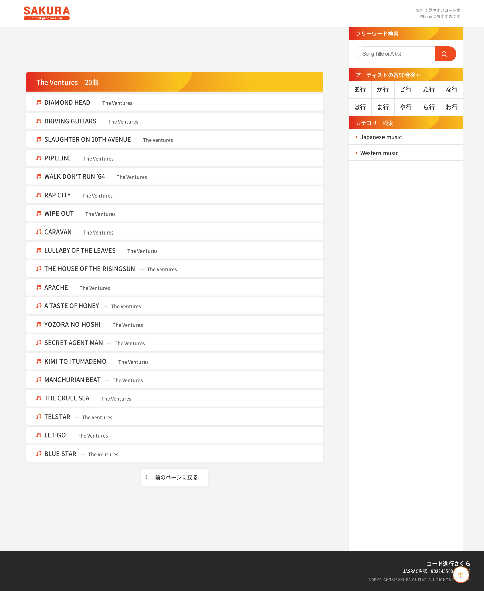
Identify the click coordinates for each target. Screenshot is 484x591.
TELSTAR (78, 416)
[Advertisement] (174, 49)
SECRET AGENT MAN (94, 342)
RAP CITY (78, 194)
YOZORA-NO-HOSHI (93, 324)
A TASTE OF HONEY (92, 305)
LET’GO (76, 434)
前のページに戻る (176, 477)
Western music (382, 152)
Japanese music (384, 136)
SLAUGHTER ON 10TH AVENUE (108, 139)
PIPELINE (79, 157)
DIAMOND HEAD (88, 102)
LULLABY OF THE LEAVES (101, 250)
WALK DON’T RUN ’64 (95, 176)
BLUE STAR (81, 453)
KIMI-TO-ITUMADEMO (96, 361)
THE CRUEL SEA (87, 398)
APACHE (77, 287)
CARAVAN (79, 231)
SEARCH (445, 53)
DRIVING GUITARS (91, 120)
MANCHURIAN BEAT (93, 379)
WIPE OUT (80, 213)
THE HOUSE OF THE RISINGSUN (110, 268)
